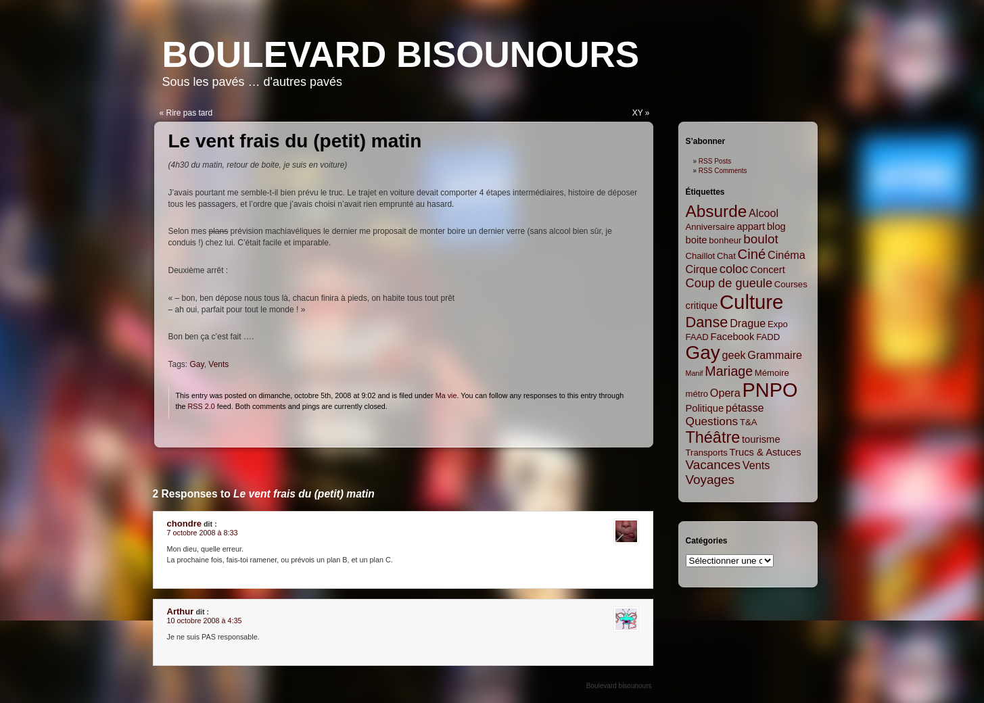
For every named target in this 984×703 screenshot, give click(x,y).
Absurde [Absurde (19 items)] (716, 211)
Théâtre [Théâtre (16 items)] (713, 437)
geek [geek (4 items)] (734, 355)
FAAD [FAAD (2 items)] (697, 337)
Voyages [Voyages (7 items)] (710, 479)
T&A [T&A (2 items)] (748, 422)
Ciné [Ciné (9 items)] (752, 254)
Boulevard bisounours (401, 54)
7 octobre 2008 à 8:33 (202, 533)
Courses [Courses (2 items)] (790, 284)
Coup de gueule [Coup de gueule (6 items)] (729, 283)
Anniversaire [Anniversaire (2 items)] (710, 227)
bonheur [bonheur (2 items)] (725, 240)
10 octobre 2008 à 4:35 (204, 620)
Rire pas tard (189, 113)
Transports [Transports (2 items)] (707, 452)
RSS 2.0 (201, 406)
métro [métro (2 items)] (697, 394)
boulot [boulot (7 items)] (760, 239)
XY (637, 113)
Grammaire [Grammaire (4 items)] (774, 355)
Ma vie (446, 395)
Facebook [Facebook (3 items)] (733, 336)
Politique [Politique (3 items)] (705, 408)
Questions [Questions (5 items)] (712, 421)
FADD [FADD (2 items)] (768, 337)
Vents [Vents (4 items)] (756, 465)
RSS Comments (723, 170)
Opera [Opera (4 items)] (725, 393)
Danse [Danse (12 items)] (707, 322)
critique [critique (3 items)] (702, 305)
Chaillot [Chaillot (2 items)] (701, 256)
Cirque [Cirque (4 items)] (702, 269)
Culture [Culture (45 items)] (752, 302)
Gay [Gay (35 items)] (703, 352)
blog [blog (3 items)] (776, 226)
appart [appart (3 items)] (750, 226)
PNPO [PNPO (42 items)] (770, 390)
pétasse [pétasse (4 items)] (745, 408)
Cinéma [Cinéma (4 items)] (786, 255)
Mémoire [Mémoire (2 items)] (772, 373)
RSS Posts (715, 161)
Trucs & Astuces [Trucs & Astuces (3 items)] (765, 452)
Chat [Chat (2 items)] (726, 256)
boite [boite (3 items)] (696, 240)
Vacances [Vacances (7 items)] (713, 465)
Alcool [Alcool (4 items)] (763, 213)
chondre (184, 523)
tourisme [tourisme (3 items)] (761, 439)
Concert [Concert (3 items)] (767, 269)
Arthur (180, 611)
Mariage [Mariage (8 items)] (729, 371)
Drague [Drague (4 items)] (748, 323)
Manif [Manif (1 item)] (694, 373)
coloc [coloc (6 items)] (734, 269)
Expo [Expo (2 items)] (778, 324)
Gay (197, 364)
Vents (218, 364)
